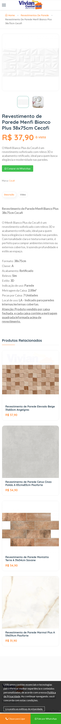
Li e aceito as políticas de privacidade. (24, 708)
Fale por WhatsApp (46, 718)
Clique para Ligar (15, 718)
